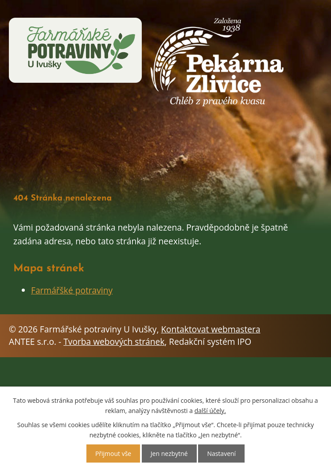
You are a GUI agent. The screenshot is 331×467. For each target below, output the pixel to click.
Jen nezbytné (169, 453)
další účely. (210, 410)
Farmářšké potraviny (72, 290)
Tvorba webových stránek (113, 341)
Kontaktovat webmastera (210, 329)
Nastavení (221, 453)
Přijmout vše (113, 453)
